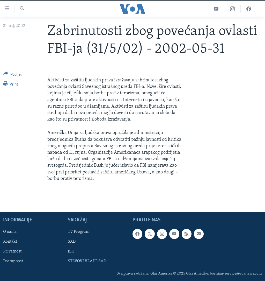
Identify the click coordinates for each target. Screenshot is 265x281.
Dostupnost (13, 261)
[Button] (13, 75)
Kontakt (10, 242)
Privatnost (12, 251)
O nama (10, 232)
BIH (71, 251)
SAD (72, 242)
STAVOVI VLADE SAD (87, 261)
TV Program (78, 232)
